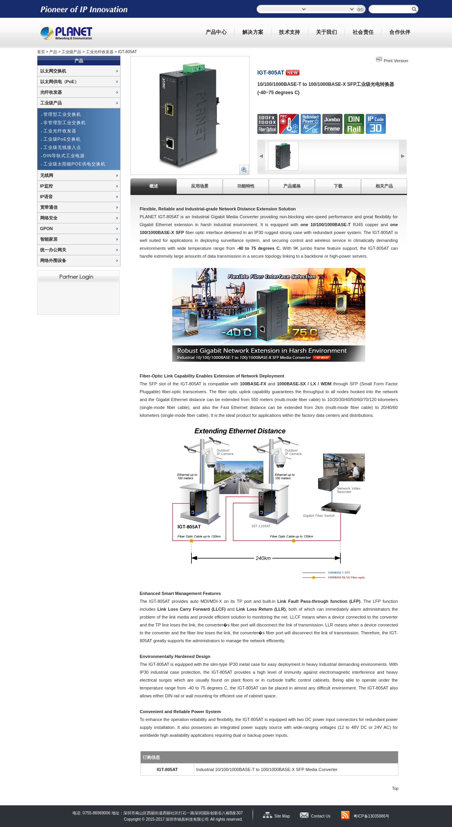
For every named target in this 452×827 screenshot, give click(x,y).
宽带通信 (49, 207)
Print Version (396, 60)
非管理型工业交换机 (64, 122)
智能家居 (49, 239)
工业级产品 (71, 52)
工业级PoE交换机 (62, 139)
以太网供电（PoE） (59, 81)
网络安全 (49, 218)
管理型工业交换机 (62, 114)
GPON (46, 228)
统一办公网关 (53, 249)
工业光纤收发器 (99, 52)
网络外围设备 (53, 260)
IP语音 (46, 196)
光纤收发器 (51, 92)
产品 (53, 52)
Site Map (282, 816)
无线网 (46, 175)
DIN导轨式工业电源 (64, 155)
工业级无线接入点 (62, 147)
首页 (41, 52)
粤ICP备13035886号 (371, 816)
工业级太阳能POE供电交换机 (74, 164)
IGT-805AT (127, 52)
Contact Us (320, 816)
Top (395, 788)
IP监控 (46, 186)
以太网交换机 (53, 71)
